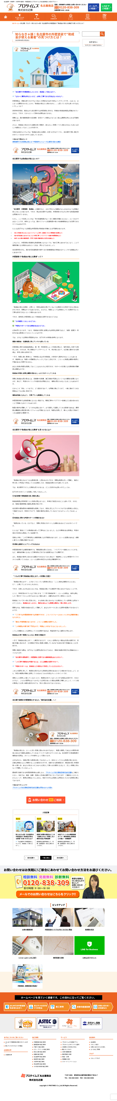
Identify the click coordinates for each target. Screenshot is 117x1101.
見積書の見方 (66, 1060)
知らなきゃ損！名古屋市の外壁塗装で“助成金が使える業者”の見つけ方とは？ (25, 837)
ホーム (16, 23)
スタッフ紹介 (95, 1045)
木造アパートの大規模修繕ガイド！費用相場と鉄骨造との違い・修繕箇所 (67, 837)
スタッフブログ (95, 1059)
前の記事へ (31, 858)
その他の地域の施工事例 (41, 1067)
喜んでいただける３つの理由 (13, 1046)
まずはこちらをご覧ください (19, 17)
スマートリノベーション (69, 1062)
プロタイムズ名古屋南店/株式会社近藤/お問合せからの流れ (32, 788)
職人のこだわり (66, 1050)
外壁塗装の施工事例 (40, 1042)
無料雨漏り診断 (66, 1055)
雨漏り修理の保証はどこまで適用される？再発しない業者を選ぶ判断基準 (46, 837)
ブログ (105, 17)
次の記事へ (60, 858)
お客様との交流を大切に (69, 1047)
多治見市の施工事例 (40, 1064)
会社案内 (87, 17)
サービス (70, 17)
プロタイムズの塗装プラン (70, 1042)
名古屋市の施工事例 (40, 1057)
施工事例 (36, 16)
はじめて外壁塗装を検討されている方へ (16, 1043)
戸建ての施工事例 (39, 1047)
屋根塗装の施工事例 (40, 1045)
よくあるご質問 (95, 1050)
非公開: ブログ (25, 23)
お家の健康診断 (66, 1052)
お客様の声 (54, 16)
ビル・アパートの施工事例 (42, 1050)
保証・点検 (65, 1057)
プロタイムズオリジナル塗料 (70, 1045)
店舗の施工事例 (38, 1055)
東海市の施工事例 (39, 1060)
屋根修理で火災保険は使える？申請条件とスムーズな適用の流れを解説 (36, 142)
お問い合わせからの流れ (98, 1047)
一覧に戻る (46, 858)
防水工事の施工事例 (40, 1052)
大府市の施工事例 (39, 1062)
